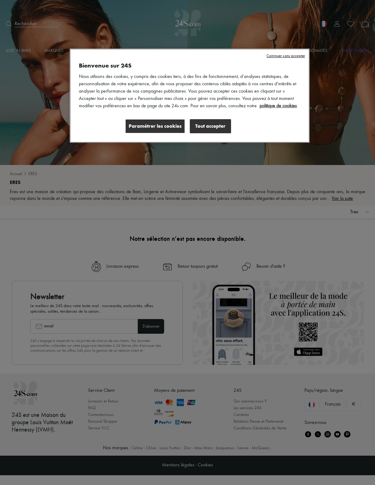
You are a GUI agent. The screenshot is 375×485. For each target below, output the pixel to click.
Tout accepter (210, 126)
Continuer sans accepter (286, 56)
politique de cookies (278, 106)
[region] (190, 96)
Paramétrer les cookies (155, 126)
